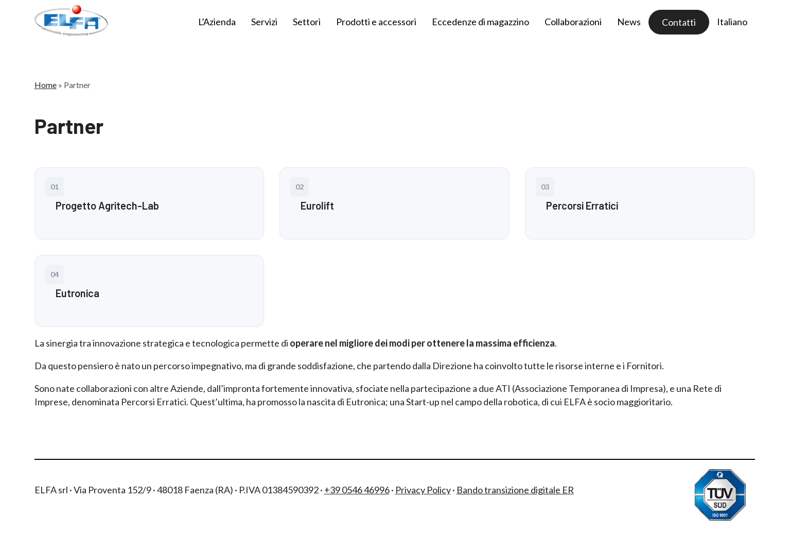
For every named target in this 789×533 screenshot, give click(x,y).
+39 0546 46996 (357, 489)
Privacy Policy (423, 489)
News (629, 21)
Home (45, 85)
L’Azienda (217, 21)
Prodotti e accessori (376, 21)
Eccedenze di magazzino (480, 21)
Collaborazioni (573, 21)
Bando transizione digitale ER (515, 489)
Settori (307, 21)
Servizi (264, 21)
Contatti (679, 22)
